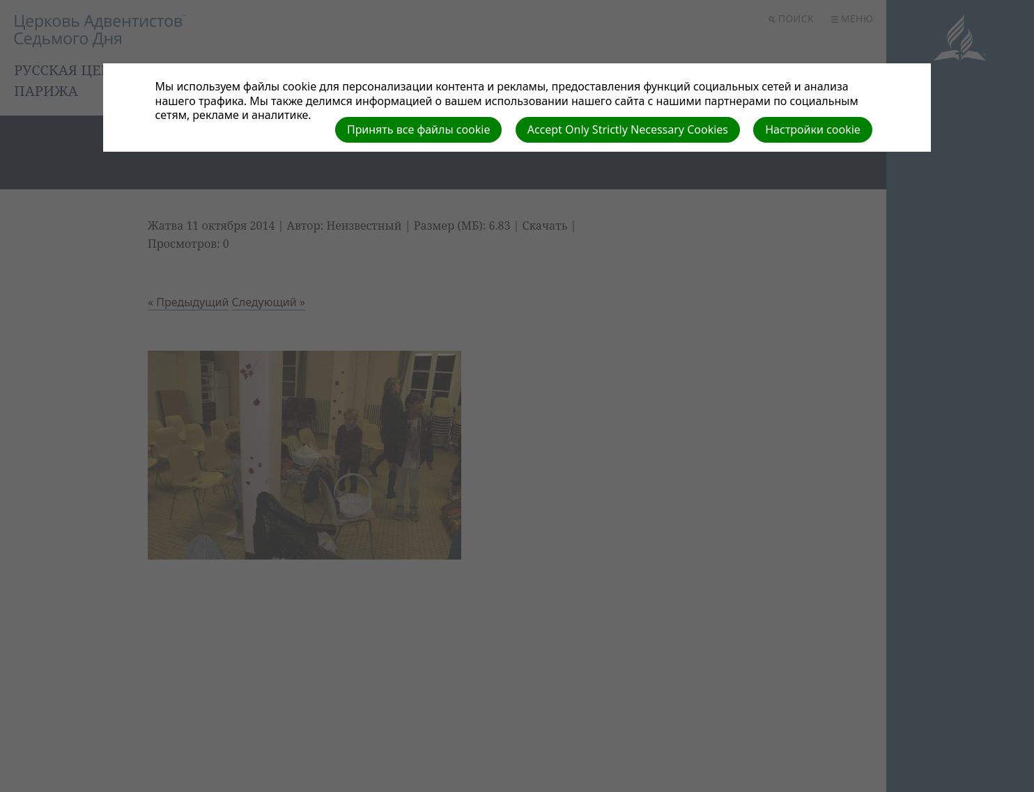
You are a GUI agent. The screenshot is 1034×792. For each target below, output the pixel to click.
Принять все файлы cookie (419, 129)
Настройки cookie (813, 129)
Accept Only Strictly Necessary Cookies (627, 129)
